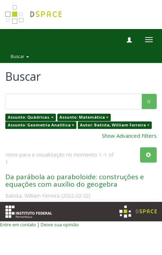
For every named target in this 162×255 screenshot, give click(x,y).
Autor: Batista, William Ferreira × (114, 125)
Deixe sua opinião (60, 224)
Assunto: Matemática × (83, 117)
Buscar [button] (20, 56)
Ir (149, 101)
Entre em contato (18, 224)
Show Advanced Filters (129, 135)
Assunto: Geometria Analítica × (41, 125)
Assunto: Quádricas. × (30, 117)
